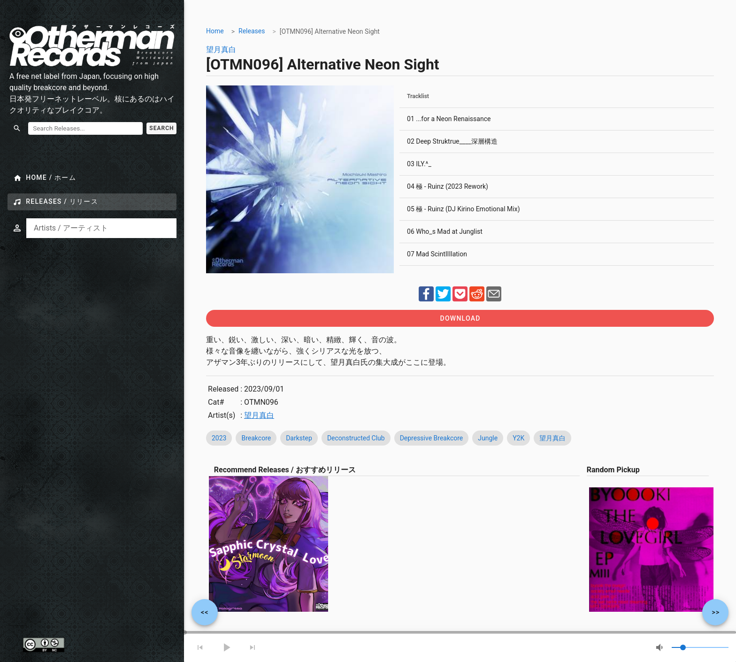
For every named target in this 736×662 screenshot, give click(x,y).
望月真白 (221, 49)
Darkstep (299, 438)
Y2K (518, 438)
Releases (251, 31)
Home (215, 31)
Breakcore (256, 438)
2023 (219, 438)
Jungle (488, 438)
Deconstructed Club (356, 438)
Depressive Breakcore (431, 438)
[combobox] (101, 228)
